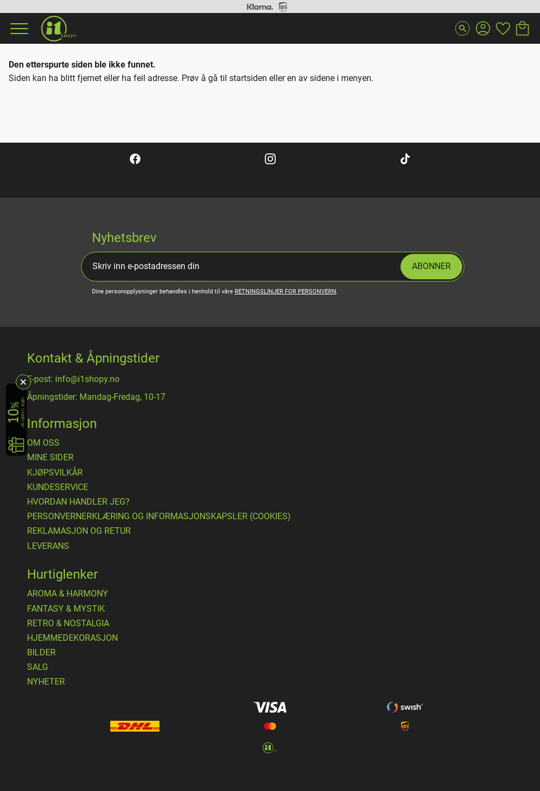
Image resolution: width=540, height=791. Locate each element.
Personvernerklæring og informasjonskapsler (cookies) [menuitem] (159, 516)
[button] (18, 29)
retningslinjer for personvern (285, 291)
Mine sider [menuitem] (50, 457)
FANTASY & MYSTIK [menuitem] (66, 609)
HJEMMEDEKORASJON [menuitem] (72, 638)
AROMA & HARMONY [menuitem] (67, 594)
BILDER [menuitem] (41, 653)
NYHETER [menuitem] (46, 682)
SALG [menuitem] (37, 667)
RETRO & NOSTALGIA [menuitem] (68, 623)
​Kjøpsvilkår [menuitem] (55, 473)
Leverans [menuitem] (48, 546)
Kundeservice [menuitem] (57, 487)
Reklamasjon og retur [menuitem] (79, 531)
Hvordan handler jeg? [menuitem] (78, 502)
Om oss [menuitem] (43, 443)
